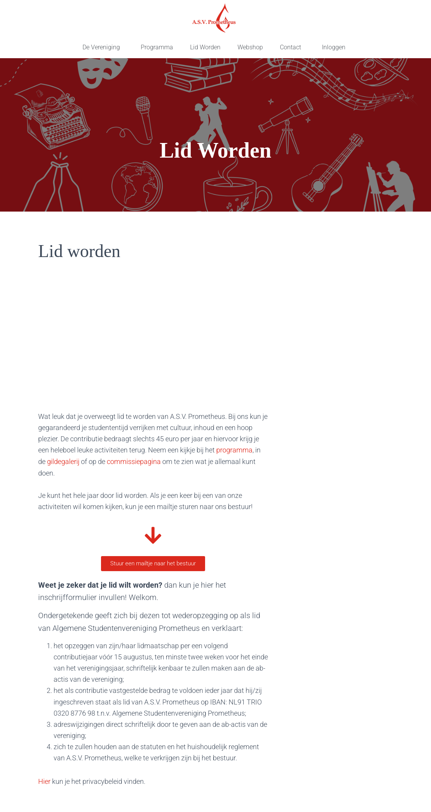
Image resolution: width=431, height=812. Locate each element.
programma (234, 450)
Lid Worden (205, 47)
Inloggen (333, 47)
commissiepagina (134, 461)
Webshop (250, 47)
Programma (157, 47)
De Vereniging (101, 47)
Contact (290, 47)
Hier (44, 781)
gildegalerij (64, 461)
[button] (103, 47)
